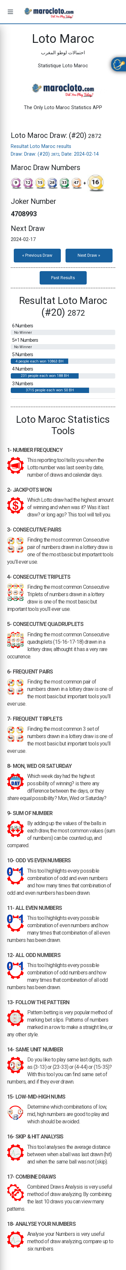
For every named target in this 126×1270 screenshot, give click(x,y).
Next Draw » (89, 255)
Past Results (63, 277)
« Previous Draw (37, 255)
